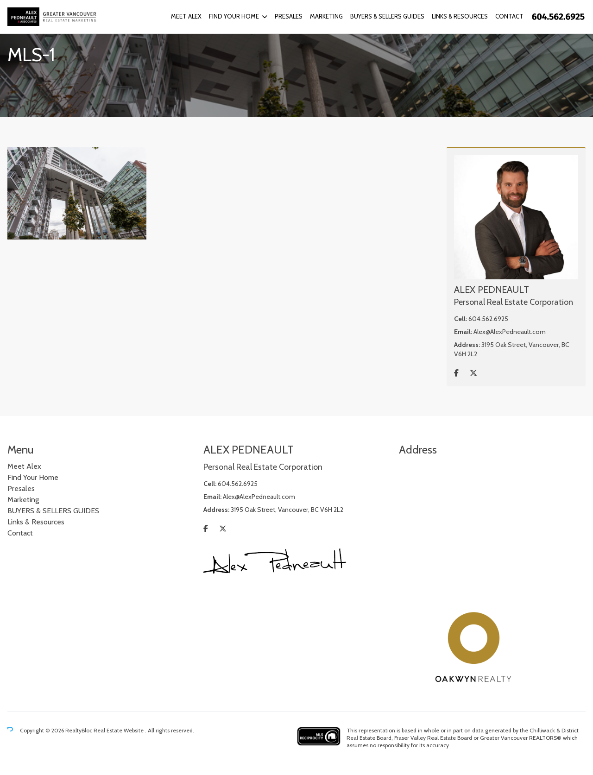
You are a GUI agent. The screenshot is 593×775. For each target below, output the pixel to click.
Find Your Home (234, 16)
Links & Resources (460, 16)
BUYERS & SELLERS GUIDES (387, 16)
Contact (509, 16)
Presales (289, 16)
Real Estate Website (119, 730)
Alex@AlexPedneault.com (509, 332)
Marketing (326, 16)
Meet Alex (186, 16)
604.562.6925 (488, 319)
